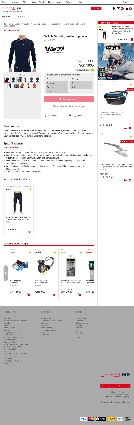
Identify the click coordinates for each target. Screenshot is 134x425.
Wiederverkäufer (46, 2)
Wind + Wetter (46, 328)
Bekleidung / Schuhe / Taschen (17, 24)
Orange (50, 87)
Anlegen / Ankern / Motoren (14, 333)
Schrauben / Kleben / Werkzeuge (16, 344)
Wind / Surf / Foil (10, 349)
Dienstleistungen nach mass (51, 321)
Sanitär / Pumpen (10, 340)
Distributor (45, 335)
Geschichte (80, 321)
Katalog (33, 2)
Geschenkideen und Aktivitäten (15, 354)
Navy (49, 91)
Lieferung (44, 323)
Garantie (44, 325)
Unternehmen (81, 318)
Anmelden (96, 9)
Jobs (78, 337)
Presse (78, 335)
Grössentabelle (11, 147)
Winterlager (8, 359)
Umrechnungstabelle (48, 330)
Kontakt (4, 2)
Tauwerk (7, 330)
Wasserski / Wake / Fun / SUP (15, 347)
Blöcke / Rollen (9, 328)
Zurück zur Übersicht (13, 30)
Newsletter (15, 2)
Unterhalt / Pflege (10, 342)
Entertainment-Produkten (13, 361)
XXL (73, 87)
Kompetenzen (46, 318)
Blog (25, 2)
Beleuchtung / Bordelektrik (13, 337)
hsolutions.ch (125, 402)
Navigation (8, 318)
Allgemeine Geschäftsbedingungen (117, 397)
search (129, 16)
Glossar (44, 333)
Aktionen (7, 363)
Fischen (6, 351)
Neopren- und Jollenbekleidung (46, 24)
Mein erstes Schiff (10, 356)
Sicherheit (7, 323)
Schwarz (50, 83)
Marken (60, 2)
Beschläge (7, 325)
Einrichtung (8, 335)
